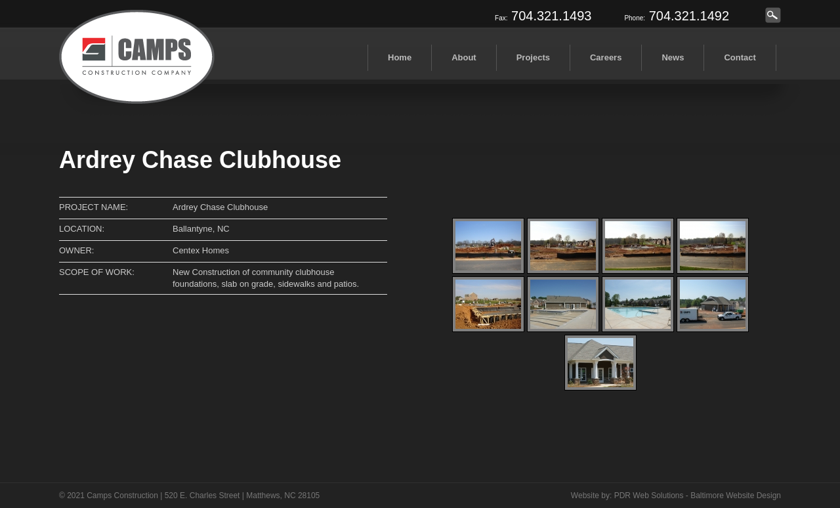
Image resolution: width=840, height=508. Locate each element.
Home (399, 57)
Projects (533, 57)
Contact (739, 57)
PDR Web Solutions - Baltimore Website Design (697, 495)
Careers (605, 57)
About (464, 57)
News (673, 57)
